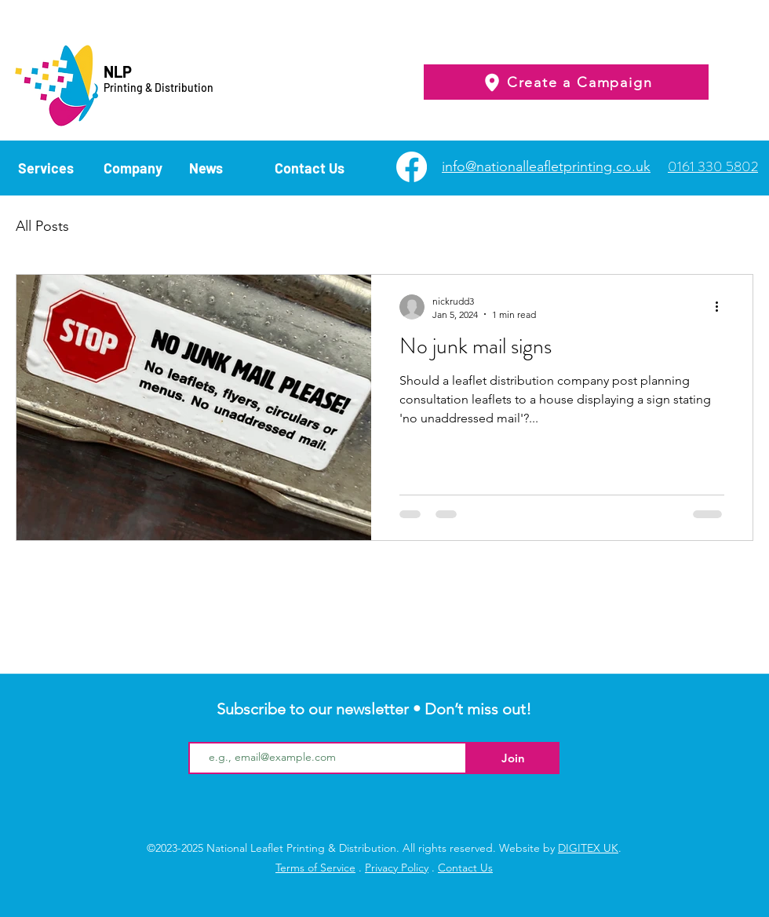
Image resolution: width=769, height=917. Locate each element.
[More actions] (722, 307)
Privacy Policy (396, 867)
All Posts (42, 226)
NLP (118, 71)
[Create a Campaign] (566, 82)
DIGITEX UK (588, 848)
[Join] (513, 758)
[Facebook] (411, 167)
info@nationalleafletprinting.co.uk (546, 166)
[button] (53, 167)
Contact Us (465, 867)
